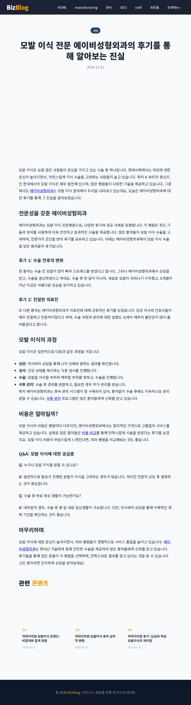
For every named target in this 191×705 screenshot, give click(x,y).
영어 (109, 7)
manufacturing (86, 7)
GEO (123, 7)
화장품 (154, 7)
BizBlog (74, 692)
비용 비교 (89, 432)
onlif (138, 7)
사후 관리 (53, 398)
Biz (18, 7)
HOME (62, 7)
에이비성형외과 (41, 190)
